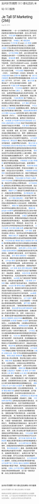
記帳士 (17, 91)
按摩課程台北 (25, 396)
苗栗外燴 (17, 76)
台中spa (8, 261)
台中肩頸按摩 (32, 458)
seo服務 (33, 293)
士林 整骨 (10, 373)
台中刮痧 (17, 123)
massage (12, 113)
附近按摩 (15, 308)
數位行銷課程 (26, 241)
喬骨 (35, 151)
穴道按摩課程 (19, 98)
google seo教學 (7, 211)
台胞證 (4, 48)
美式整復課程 (29, 193)
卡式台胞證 (19, 71)
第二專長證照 (12, 141)
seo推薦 (8, 121)
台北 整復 (27, 43)
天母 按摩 (12, 36)
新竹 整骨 (15, 256)
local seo (17, 336)
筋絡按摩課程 (12, 251)
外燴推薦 (23, 161)
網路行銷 (15, 206)
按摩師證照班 (24, 326)
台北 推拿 (23, 373)
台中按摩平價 (17, 121)
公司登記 (29, 248)
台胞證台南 (8, 353)
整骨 (13, 261)
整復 (15, 353)
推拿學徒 (8, 401)
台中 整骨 (32, 371)
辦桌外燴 (22, 146)
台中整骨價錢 (31, 146)
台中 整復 (12, 198)
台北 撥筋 (5, 113)
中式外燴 (14, 43)
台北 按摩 (22, 443)
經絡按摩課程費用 (30, 111)
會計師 (28, 443)
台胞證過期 (6, 76)
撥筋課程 (26, 41)
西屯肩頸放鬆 (27, 121)
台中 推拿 (13, 268)
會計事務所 (16, 241)
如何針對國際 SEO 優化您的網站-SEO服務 (19, 6)
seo (3, 461)
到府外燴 (30, 166)
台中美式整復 (14, 53)
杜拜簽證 (27, 178)
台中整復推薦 (10, 108)
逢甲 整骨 (27, 303)
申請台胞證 (19, 178)
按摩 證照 (22, 248)
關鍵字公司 (13, 191)
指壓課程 (22, 256)
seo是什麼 (12, 286)
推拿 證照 (21, 268)
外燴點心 (17, 41)
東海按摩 (12, 58)
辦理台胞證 (21, 286)
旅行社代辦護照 (7, 318)
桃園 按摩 (19, 228)
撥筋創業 (28, 268)
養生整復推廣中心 (13, 448)
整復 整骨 (8, 361)
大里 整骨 (25, 126)
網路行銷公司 (14, 236)
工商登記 (15, 463)
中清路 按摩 (15, 86)
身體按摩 (19, 356)
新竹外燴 (22, 438)
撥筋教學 (29, 308)
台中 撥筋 (25, 103)
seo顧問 (25, 321)
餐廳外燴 (32, 208)
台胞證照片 (11, 371)
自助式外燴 (14, 146)
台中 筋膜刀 (28, 298)
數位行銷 (31, 81)
